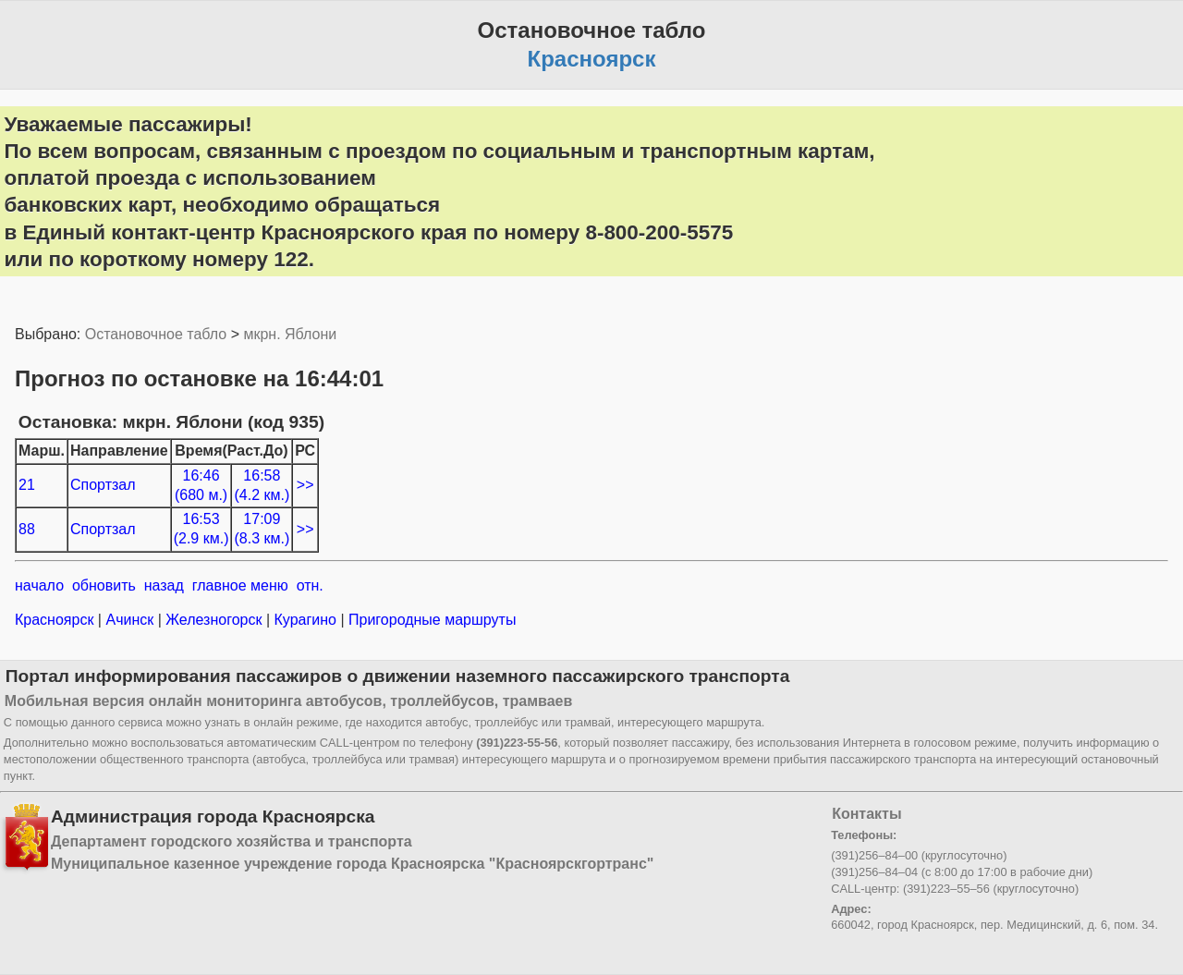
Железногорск (214, 620)
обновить (104, 585)
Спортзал (103, 485)
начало (39, 585)
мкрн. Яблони (289, 334)
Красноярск (56, 620)
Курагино (305, 620)
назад (164, 585)
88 (26, 529)
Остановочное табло (155, 334)
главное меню (240, 585)
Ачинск (130, 620)
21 (26, 485)
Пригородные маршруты (431, 620)
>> (305, 485)
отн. (310, 585)
